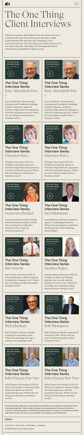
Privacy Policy (20, 425)
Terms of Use (9, 425)
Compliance (41, 425)
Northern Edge (7, 3)
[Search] (42, 419)
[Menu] (76, 4)
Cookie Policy (30, 425)
